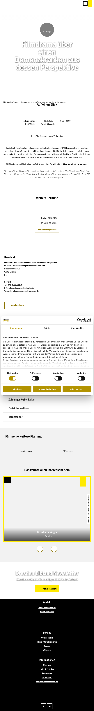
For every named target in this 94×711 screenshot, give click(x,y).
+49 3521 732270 (15, 285)
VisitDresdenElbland (10, 102)
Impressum (47, 673)
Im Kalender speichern (47, 230)
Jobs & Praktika (47, 669)
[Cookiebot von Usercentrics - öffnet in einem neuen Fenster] (79, 320)
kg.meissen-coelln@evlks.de (22, 288)
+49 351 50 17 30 (48, 607)
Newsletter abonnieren (47, 642)
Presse (47, 646)
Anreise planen (47, 638)
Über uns (47, 665)
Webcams (47, 650)
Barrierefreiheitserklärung (47, 681)
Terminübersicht (48, 124)
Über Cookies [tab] (77, 328)
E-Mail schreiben (47, 611)
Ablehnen (17, 389)
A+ (50, 706)
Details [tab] (47, 328)
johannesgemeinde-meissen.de (26, 291)
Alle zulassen (76, 389)
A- (43, 706)
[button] (67, 3)
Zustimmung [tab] (16, 328)
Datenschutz (47, 677)
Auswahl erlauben (47, 389)
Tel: (39, 607)
